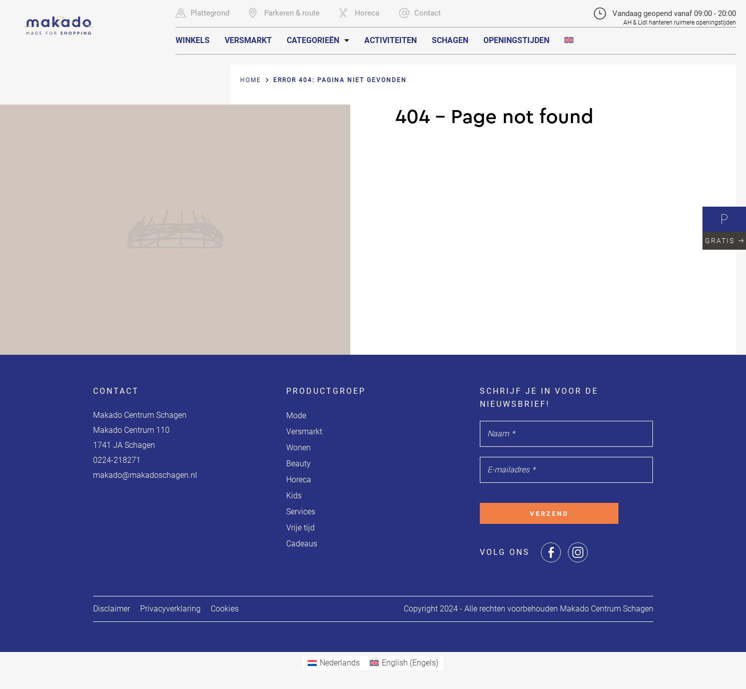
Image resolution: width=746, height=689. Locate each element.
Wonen (298, 447)
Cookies (225, 608)
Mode (296, 415)
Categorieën (313, 40)
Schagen (450, 40)
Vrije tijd (300, 527)
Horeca (359, 13)
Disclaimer (111, 608)
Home (250, 80)
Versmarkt (248, 40)
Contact (420, 13)
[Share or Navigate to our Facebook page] (551, 552)
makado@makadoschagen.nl (145, 475)
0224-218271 (117, 460)
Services (300, 511)
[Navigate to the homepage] (59, 18)
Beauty (298, 463)
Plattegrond (202, 13)
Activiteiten (390, 40)
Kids (294, 495)
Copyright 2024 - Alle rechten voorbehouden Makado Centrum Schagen (528, 608)
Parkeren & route (284, 13)
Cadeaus (301, 543)
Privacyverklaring (170, 608)
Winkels (193, 40)
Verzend (549, 513)
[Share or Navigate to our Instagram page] (578, 552)
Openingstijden (516, 40)
